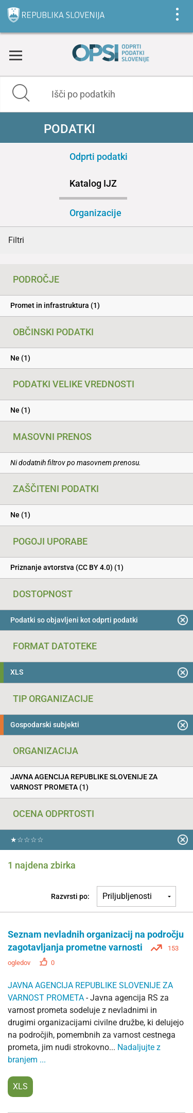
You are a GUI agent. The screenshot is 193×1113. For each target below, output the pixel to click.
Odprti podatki (98, 156)
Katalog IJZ (93, 183)
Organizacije (95, 212)
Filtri (16, 240)
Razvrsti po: (70, 896)
